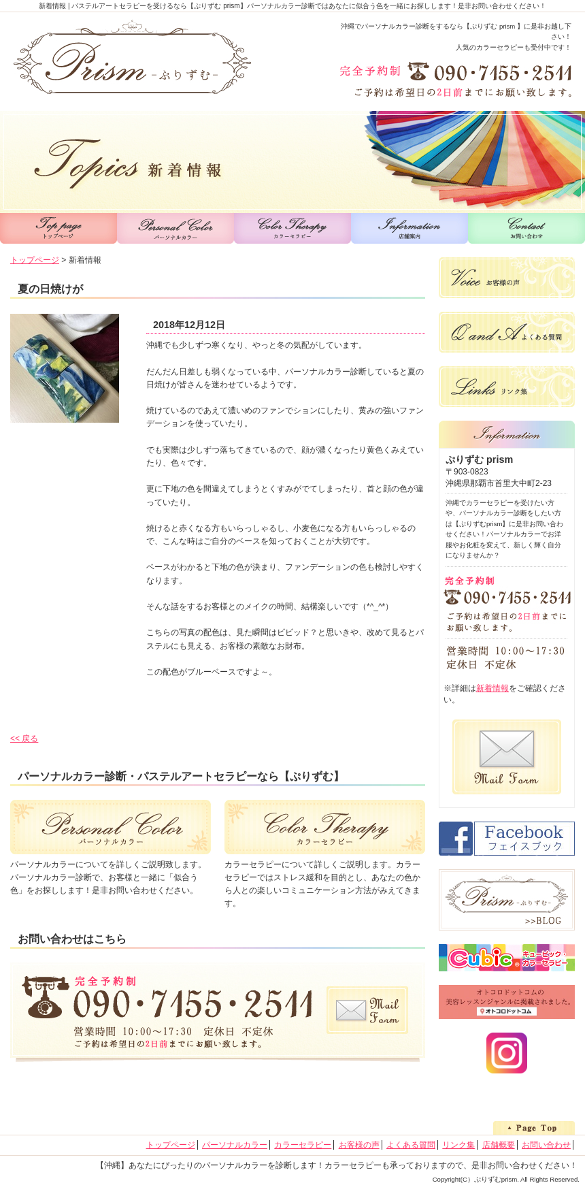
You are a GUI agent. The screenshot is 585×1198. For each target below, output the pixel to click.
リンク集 (458, 1145)
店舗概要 (498, 1145)
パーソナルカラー (234, 1145)
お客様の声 (359, 1145)
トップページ (34, 260)
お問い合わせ (546, 1145)
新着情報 (492, 688)
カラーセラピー (302, 1145)
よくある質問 (410, 1145)
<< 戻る (24, 738)
